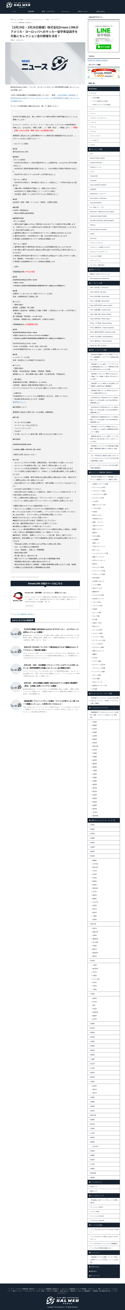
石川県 (92, 1068)
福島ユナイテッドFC (99, 505)
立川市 (95, 891)
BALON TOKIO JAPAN (97, 158)
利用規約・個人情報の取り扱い (102, 1291)
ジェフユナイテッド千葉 (100, 553)
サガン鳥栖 (96, 678)
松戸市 (95, 1019)
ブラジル (93, 131)
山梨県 (92, 1041)
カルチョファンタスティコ (98, 252)
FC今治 (95, 658)
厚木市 (95, 928)
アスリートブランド (96, 243)
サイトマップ (95, 1276)
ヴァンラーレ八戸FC (99, 487)
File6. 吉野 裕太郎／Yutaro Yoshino (101, 305)
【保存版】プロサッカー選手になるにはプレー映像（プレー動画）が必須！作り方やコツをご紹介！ (104, 376)
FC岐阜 (95, 609)
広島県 (95, 795)
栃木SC (95, 564)
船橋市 (95, 1016)
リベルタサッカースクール (99, 708)
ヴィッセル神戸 (97, 630)
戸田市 (95, 986)
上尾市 (95, 965)
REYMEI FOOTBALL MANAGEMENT (102, 220)
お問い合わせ (100, 11)
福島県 (95, 739)
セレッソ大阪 (97, 612)
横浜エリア (93, 1191)
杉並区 (95, 885)
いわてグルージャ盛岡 (100, 494)
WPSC (92, 234)
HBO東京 (93, 189)
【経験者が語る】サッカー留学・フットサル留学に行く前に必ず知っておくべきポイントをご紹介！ (104, 438)
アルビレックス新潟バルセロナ (100, 247)
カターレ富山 (97, 602)
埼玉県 (95, 750)
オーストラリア (95, 136)
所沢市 (95, 982)
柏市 (94, 1005)
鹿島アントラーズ (98, 557)
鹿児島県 (95, 816)
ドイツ (92, 109)
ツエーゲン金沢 (97, 605)
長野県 (92, 1046)
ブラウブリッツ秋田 (99, 491)
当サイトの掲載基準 (84, 1291)
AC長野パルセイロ (98, 581)
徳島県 (95, 798)
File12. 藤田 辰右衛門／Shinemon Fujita (102, 332)
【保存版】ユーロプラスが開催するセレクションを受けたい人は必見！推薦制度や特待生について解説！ (104, 429)
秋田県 (92, 842)
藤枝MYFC (96, 591)
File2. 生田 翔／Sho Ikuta (98, 292)
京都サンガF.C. (97, 623)
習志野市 (95, 1012)
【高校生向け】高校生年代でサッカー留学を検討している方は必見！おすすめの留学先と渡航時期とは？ (104, 419)
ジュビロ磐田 (97, 585)
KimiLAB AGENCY (96, 203)
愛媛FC (95, 654)
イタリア (93, 122)
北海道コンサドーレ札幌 (100, 484)
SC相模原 (96, 539)
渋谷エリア (93, 1186)
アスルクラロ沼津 (98, 595)
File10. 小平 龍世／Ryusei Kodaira (101, 323)
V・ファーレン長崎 (99, 671)
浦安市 (95, 998)
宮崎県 (92, 1168)
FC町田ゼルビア (98, 519)
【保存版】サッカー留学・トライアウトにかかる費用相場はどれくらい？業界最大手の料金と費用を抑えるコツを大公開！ (104, 366)
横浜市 (95, 956)
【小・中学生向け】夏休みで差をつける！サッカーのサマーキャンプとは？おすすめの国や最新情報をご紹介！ (104, 458)
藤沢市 (95, 949)
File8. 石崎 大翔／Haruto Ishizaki (100, 314)
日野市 (95, 905)
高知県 (95, 802)
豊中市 (95, 1089)
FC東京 (95, 512)
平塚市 (95, 946)
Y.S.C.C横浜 (96, 536)
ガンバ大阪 (96, 616)
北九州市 (95, 1146)
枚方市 (95, 1093)
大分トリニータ (97, 682)
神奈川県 (95, 746)
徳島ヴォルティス (98, 651)
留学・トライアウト (48, 11)
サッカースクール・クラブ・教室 (101, 693)
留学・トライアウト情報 (98, 350)
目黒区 (95, 919)
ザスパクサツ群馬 (98, 567)
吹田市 (95, 1086)
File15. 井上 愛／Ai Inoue (98, 345)
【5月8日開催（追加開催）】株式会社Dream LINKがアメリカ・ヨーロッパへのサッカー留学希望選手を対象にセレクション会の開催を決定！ (45, 98)
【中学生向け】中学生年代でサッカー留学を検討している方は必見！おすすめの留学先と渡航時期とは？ (104, 409)
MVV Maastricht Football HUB (99, 278)
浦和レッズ (96, 543)
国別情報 (94, 89)
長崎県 (92, 1155)
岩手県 (95, 729)
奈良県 (95, 788)
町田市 (95, 912)
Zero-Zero (93, 238)
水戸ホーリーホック (99, 560)
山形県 (95, 736)
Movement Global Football (98, 216)
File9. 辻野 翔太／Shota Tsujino (100, 319)
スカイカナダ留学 (96, 256)
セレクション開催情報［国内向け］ (102, 472)
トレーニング (95, 1252)
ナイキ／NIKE (94, 1211)
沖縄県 (92, 1177)
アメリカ (93, 93)
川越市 (95, 975)
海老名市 (95, 932)
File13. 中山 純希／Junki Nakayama (101, 336)
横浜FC (95, 532)
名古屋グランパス (98, 598)
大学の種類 (96, 98)
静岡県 (95, 767)
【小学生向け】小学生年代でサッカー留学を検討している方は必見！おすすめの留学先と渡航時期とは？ (104, 400)
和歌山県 (93, 1115)
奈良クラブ (96, 626)
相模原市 (95, 939)
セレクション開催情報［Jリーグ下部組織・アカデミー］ (78, 1289)
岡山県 (95, 791)
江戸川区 (95, 864)
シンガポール (94, 140)
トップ (14, 11)
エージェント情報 (96, 149)
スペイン (93, 113)
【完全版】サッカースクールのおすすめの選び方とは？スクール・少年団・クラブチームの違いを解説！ (104, 700)
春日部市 (95, 968)
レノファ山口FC (98, 644)
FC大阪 (95, 619)
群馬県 (92, 1032)
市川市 (95, 1002)
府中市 (95, 909)
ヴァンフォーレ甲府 (99, 571)
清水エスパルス (97, 588)
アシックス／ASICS (96, 1207)
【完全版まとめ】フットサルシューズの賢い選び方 (104, 1201)
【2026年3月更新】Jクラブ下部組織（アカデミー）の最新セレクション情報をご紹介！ (104, 478)
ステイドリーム (95, 260)
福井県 (92, 1072)
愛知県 (95, 763)
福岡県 (95, 805)
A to (91, 154)
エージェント (65, 11)
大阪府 (95, 774)
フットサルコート (96, 1182)
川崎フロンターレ (98, 525)
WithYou (93, 225)
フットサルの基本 (96, 1225)
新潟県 (95, 760)
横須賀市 (95, 953)
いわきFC (96, 501)
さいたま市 (96, 979)
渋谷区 (95, 878)
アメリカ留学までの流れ (100, 101)
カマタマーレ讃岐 (98, 647)
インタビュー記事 (96, 283)
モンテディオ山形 (98, 498)
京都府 (95, 777)
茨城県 (95, 756)
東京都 (95, 743)
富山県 (92, 1064)
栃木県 (92, 1028)
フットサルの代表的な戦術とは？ (100, 1248)
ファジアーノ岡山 (98, 637)
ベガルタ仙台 (97, 508)
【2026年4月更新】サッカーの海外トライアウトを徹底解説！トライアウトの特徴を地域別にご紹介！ (104, 357)
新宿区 (95, 881)
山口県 (92, 1133)
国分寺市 (95, 867)
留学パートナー (83, 11)
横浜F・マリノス (98, 522)
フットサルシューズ (97, 1195)
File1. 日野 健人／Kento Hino (99, 287)
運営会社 (94, 1271)
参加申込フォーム (19, 402)
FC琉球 (95, 689)
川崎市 (95, 935)
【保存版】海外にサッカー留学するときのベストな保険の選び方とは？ (104, 392)
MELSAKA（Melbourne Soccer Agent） (102, 211)
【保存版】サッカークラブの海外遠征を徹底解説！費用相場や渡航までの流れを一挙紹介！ (104, 448)
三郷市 (95, 989)
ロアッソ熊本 (97, 675)
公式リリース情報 (52, 1291)
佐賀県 (92, 1151)
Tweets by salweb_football (97, 60)
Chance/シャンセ (95, 167)
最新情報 (31, 11)
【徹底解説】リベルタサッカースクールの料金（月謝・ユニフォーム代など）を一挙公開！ (104, 714)
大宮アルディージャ (99, 546)
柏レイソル (96, 550)
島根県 (92, 1119)
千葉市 (95, 1009)
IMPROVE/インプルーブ (98, 194)
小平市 (95, 871)
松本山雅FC (96, 578)
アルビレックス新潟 (99, 574)
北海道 (95, 722)
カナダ (92, 145)
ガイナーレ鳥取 (97, 633)
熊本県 (95, 809)
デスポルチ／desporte (97, 1220)
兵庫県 (95, 781)
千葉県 (95, 753)
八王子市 (95, 902)
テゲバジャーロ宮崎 (99, 668)
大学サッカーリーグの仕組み (102, 104)
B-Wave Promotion (96, 162)
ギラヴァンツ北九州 (99, 664)
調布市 (95, 895)
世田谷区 (95, 888)
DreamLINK (94, 176)
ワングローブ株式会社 (97, 265)
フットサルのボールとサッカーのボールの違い (104, 1231)
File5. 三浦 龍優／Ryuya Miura (100, 301)
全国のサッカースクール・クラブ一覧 (103, 820)
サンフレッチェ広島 (99, 640)
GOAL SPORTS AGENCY (98, 185)
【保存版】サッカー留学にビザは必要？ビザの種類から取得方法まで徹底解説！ (104, 385)
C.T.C (92, 171)
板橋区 (95, 860)
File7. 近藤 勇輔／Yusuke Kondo (100, 310)
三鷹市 (95, 916)
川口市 (95, 972)
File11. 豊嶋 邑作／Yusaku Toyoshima (102, 327)
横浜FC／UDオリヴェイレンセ (100, 274)
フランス (93, 127)
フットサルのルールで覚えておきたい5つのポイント (104, 1238)
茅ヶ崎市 (95, 942)
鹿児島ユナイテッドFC (100, 685)
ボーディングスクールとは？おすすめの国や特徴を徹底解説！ (104, 466)
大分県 (95, 812)
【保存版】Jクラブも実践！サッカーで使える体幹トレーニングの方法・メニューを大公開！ (104, 1259)
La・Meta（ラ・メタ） (97, 207)
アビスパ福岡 (97, 661)
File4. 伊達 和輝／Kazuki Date (99, 296)
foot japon (93, 180)
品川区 (95, 874)
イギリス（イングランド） (98, 118)
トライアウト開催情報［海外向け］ (23, 614)
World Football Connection (98, 229)
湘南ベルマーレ (97, 529)
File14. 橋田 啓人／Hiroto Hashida (101, 341)
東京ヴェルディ (97, 515)
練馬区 (95, 898)
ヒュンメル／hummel (97, 1216)
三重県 (95, 770)
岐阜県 (92, 1077)
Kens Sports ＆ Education (98, 198)
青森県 (95, 725)
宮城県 (95, 732)
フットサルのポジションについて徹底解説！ (104, 1243)
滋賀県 (95, 784)
